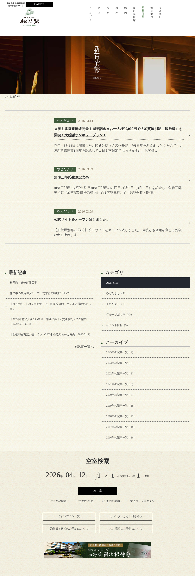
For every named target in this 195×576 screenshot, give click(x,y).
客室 (99, 16)
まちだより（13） (117, 303)
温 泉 (108, 16)
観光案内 (151, 16)
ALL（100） (113, 282)
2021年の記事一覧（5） (120, 384)
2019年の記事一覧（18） (121, 405)
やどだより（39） (117, 293)
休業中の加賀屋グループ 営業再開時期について (40, 293)
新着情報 (143, 16)
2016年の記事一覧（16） (121, 437)
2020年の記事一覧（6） (120, 394)
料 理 (117, 16)
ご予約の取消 (112, 501)
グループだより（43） (119, 314)
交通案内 (160, 16)
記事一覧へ (84, 347)
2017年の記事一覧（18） (121, 426)
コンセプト (90, 16)
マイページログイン (142, 501)
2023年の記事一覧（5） (120, 362)
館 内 (125, 16)
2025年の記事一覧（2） (120, 352)
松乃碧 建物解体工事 (23, 282)
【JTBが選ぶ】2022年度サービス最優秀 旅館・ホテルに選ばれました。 (50, 306)
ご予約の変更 (85, 501)
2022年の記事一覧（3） (120, 373)
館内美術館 (134, 16)
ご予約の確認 (58, 501)
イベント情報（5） (117, 325)
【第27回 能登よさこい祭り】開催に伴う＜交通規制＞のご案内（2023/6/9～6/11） (48, 321)
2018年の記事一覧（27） (121, 416)
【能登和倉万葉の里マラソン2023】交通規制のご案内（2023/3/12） (51, 334)
